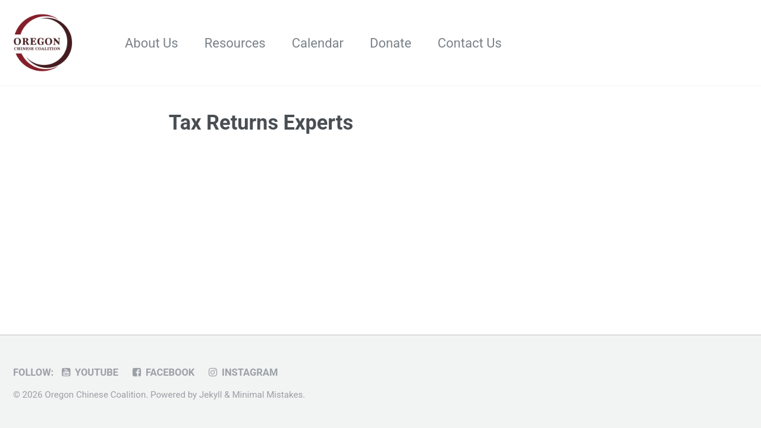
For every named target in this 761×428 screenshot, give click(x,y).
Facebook (163, 372)
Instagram (242, 372)
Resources (235, 43)
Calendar (318, 43)
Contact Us (470, 43)
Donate (390, 43)
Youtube (89, 372)
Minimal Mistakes (267, 394)
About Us (151, 43)
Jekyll (210, 394)
